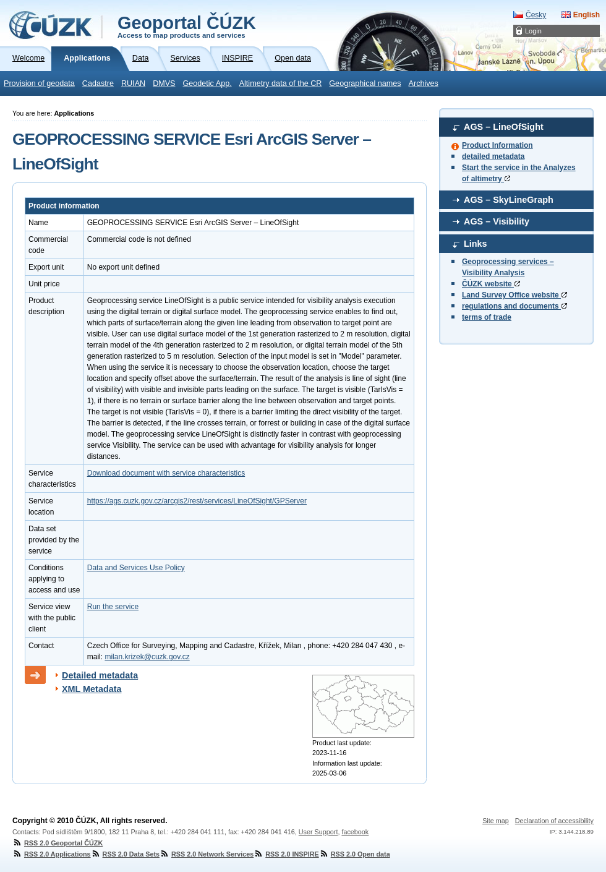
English (586, 15)
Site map (495, 820)
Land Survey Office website (514, 295)
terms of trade (486, 317)
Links (475, 244)
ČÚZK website (491, 284)
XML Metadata (92, 689)
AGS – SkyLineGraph (508, 200)
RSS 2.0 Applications (51, 854)
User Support (318, 832)
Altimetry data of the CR (280, 83)
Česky (536, 15)
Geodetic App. (207, 83)
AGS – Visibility (496, 221)
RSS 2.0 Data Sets (125, 854)
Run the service (113, 606)
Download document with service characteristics (166, 473)
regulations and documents (514, 306)
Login (533, 31)
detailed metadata (493, 156)
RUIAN (133, 83)
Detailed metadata (100, 675)
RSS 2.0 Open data (354, 854)
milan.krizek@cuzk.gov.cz (147, 656)
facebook (355, 832)
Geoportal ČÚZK (186, 26)
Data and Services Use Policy (136, 567)
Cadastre (98, 83)
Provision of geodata (39, 83)
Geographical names (365, 83)
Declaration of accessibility (554, 820)
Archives (423, 83)
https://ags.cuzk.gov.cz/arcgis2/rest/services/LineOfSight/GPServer (197, 501)
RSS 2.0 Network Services (207, 854)
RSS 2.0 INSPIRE (286, 854)
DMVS (164, 83)
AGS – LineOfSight (504, 127)
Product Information (497, 145)
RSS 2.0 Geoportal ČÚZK (57, 843)
